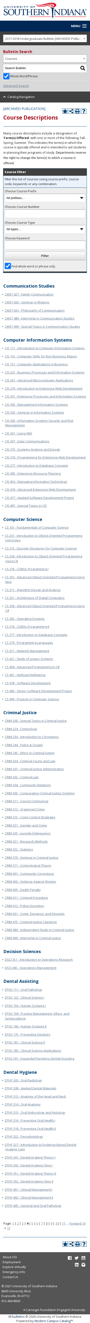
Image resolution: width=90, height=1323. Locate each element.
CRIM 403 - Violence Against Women (30, 881)
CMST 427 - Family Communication (29, 294)
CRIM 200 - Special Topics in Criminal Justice (36, 721)
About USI (10, 1257)
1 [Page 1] (13, 1223)
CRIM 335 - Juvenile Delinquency (28, 833)
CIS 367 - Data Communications (27, 441)
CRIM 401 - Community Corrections (29, 873)
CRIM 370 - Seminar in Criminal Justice (31, 857)
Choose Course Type (20, 222)
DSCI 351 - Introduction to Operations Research (39, 959)
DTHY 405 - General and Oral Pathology (33, 1205)
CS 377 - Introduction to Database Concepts (36, 635)
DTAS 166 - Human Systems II (26, 1026)
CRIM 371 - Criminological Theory (28, 865)
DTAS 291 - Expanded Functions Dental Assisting (39, 1058)
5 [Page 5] (32, 1223)
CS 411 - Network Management (27, 651)
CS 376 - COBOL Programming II (27, 626)
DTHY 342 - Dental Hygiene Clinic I (29, 1165)
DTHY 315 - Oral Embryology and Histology (35, 1112)
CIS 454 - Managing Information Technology (36, 481)
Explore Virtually (14, 1267)
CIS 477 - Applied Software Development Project (39, 497)
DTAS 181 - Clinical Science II (25, 1042)
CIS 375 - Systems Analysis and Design (32, 449)
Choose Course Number (22, 207)
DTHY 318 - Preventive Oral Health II (30, 1128)
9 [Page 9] (51, 1223)
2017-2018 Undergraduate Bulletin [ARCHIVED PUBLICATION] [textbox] (46, 38)
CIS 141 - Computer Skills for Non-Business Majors (41, 356)
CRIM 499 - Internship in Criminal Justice (33, 938)
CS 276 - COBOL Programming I (26, 569)
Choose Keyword (17, 238)
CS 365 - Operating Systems (25, 618)
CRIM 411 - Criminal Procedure (26, 897)
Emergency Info (14, 1272)
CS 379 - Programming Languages (29, 642)
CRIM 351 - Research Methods (26, 841)
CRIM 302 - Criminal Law (21, 777)
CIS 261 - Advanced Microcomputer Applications (39, 380)
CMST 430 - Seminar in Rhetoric (27, 302)
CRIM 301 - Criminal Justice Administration (34, 769)
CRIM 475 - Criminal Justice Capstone (31, 922)
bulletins (18, 1316)
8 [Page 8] (47, 1223)
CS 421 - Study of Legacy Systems (29, 659)
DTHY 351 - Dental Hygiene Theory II (30, 1173)
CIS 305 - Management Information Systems (36, 404)
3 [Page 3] (23, 1223)
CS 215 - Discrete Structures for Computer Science (41, 548)
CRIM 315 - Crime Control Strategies (30, 817)
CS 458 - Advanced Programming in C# (32, 667)
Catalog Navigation (21, 97)
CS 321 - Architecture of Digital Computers (35, 598)
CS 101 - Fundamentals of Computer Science (37, 527)
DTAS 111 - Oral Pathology (23, 989)
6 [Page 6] (37, 1223)
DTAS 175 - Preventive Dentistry (27, 1034)
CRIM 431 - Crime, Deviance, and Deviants (35, 914)
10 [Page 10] (57, 1223)
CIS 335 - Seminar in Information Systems (34, 412)
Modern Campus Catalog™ (54, 1321)
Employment (12, 1262)
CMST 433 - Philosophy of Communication (35, 310)
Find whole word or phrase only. (34, 266)
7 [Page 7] (42, 1223)
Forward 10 (77, 1223)
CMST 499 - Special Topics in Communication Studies (42, 326)
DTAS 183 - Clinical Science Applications (33, 1050)
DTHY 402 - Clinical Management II (29, 1197)
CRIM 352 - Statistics (19, 849)
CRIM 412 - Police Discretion (24, 906)
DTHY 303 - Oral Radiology (23, 1080)
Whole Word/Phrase (24, 76)
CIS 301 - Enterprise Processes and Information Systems (45, 396)
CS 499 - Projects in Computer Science (32, 699)
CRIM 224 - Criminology (21, 729)
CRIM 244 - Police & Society (24, 745)
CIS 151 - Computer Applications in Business (36, 364)
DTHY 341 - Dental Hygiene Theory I (30, 1157)
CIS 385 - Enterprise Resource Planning (33, 473)
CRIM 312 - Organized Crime (25, 809)
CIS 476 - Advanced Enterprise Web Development (40, 489)
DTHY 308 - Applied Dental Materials (30, 1088)
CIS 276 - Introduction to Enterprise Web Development (43, 388)
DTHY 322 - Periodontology (24, 1136)
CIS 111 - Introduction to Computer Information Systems (45, 348)
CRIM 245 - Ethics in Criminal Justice (29, 753)
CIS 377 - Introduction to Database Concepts (36, 465)
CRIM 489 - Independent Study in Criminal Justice (39, 930)
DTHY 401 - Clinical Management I (28, 1189)
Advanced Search (16, 86)
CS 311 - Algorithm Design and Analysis (33, 590)
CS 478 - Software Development (28, 683)
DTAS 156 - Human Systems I (25, 1005)
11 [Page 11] (63, 1223)
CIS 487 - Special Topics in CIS (26, 505)
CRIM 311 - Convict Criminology (26, 801)
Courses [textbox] (11, 58)
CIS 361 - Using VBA (18, 433)
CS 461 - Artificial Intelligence (25, 675)
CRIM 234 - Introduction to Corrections (32, 737)
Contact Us (10, 1277)
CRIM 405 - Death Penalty (23, 890)
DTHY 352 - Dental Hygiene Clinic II (29, 1181)
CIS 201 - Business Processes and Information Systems (44, 372)
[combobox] (45, 38)
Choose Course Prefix (20, 191)
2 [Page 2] (18, 1223)
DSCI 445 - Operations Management (30, 968)
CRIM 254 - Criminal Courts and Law (30, 761)
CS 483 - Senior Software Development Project (38, 691)
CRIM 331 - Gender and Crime (26, 825)
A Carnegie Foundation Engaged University (54, 1310)
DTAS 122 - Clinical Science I (24, 997)
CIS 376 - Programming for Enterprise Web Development (45, 457)
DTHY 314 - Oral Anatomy (23, 1104)
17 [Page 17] (8, 1228)
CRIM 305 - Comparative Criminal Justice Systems (40, 793)
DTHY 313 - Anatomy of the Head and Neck (35, 1096)
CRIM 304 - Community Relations (28, 785)
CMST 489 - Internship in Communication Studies (39, 318)
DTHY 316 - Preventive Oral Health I (30, 1120)
